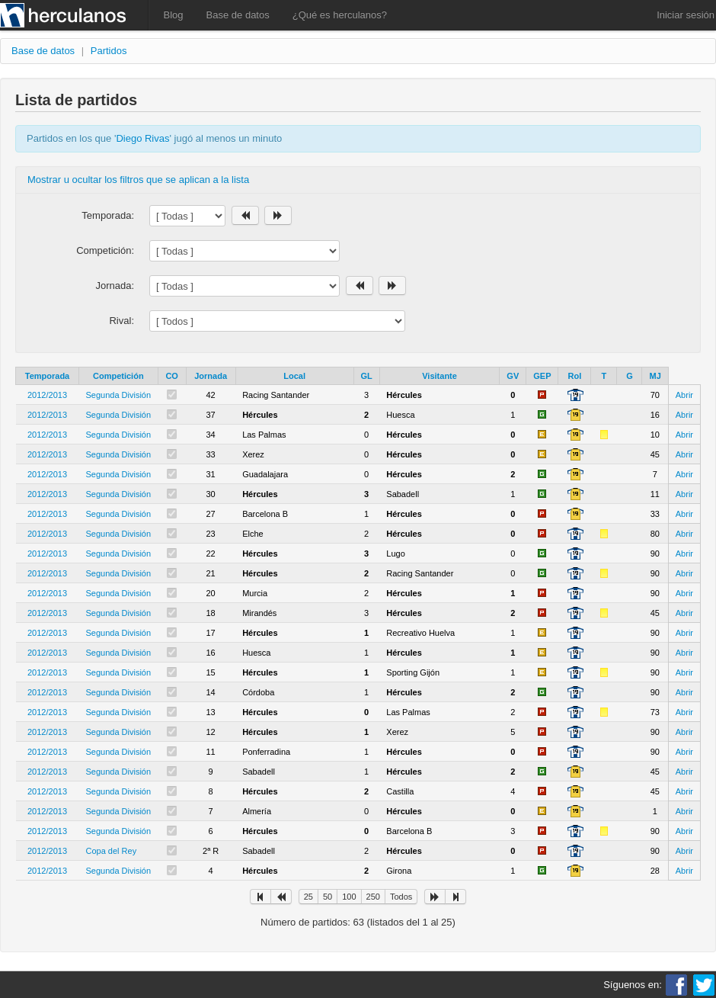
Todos (401, 896)
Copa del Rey (111, 850)
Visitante (439, 375)
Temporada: (108, 215)
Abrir (684, 395)
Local (294, 375)
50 (327, 896)
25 (308, 896)
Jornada (210, 375)
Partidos (109, 50)
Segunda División (119, 395)
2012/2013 (47, 395)
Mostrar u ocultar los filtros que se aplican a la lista (138, 179)
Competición (118, 375)
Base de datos (238, 15)
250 (373, 896)
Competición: (105, 250)
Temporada (47, 375)
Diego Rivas (142, 138)
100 (349, 896)
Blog (174, 15)
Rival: (121, 320)
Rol (575, 375)
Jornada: (114, 285)
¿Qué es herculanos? (339, 15)
